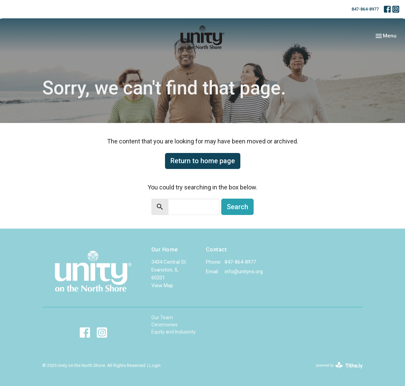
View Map (162, 285)
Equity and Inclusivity (173, 332)
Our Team (162, 317)
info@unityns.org (244, 271)
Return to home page (202, 161)
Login (155, 365)
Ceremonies (164, 324)
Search (237, 207)
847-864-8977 (365, 9)
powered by (339, 365)
